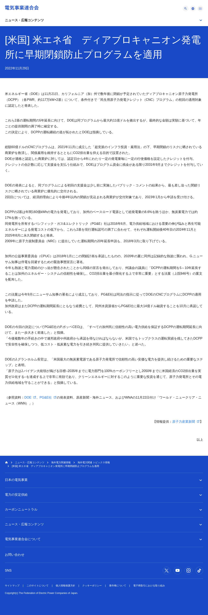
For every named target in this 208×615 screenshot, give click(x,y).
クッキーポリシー (92, 585)
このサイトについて (38, 585)
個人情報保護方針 (65, 585)
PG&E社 (46, 397)
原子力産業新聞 (183, 421)
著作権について (117, 585)
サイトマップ (12, 585)
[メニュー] (185, 8)
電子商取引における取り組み (149, 585)
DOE (27, 397)
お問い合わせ (14, 554)
